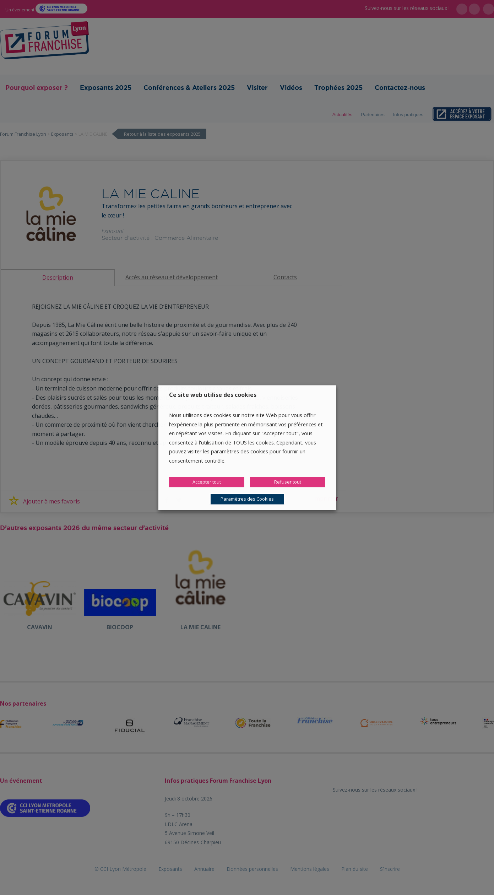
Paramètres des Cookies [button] (247, 499)
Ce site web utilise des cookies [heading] (212, 395)
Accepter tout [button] (206, 482)
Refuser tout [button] (287, 482)
